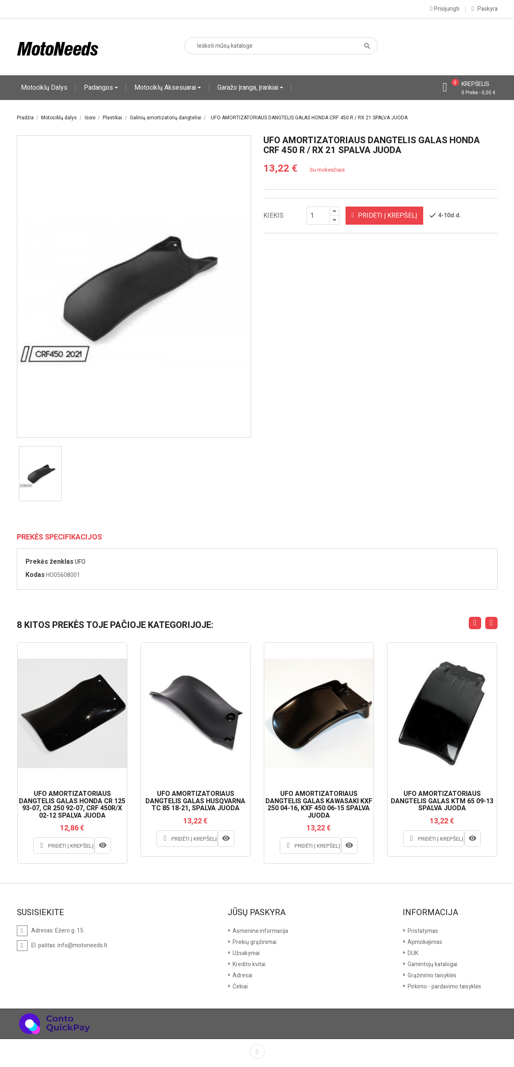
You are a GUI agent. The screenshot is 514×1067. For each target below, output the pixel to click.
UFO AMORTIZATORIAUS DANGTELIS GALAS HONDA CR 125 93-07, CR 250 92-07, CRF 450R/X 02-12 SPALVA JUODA (72, 804)
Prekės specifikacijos (59, 537)
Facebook (257, 1051)
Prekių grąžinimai (254, 942)
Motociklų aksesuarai (166, 88)
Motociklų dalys (44, 88)
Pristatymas (422, 931)
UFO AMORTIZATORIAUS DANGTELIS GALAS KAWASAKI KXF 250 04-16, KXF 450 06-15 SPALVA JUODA (318, 804)
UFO (80, 562)
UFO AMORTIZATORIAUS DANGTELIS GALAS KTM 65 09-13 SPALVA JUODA (442, 801)
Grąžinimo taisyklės (431, 975)
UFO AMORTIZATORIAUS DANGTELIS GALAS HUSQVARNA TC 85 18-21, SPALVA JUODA (195, 801)
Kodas (35, 575)
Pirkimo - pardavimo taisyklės (443, 986)
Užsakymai (245, 953)
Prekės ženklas (49, 562)
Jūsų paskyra (257, 912)
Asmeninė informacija (259, 931)
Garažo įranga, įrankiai (248, 88)
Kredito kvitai (248, 964)
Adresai (241, 975)
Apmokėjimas (424, 942)
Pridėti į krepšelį (384, 216)
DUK (412, 953)
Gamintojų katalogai (431, 964)
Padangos (99, 88)
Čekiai (239, 986)
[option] (40, 473)
